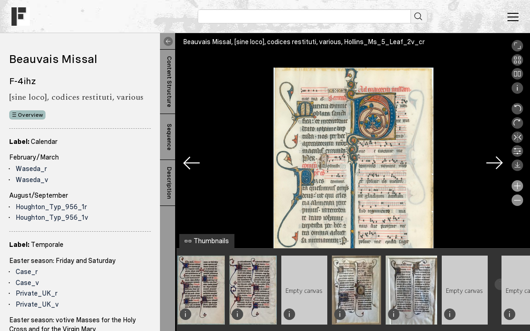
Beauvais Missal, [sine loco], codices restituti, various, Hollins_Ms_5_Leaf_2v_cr (304, 42)
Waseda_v (32, 179)
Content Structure (169, 81)
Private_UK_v (37, 304)
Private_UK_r (36, 293)
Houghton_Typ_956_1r (51, 207)
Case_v (27, 282)
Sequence (169, 137)
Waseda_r (31, 168)
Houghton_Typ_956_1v (52, 217)
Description (169, 183)
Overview (30, 115)
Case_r (27, 271)
